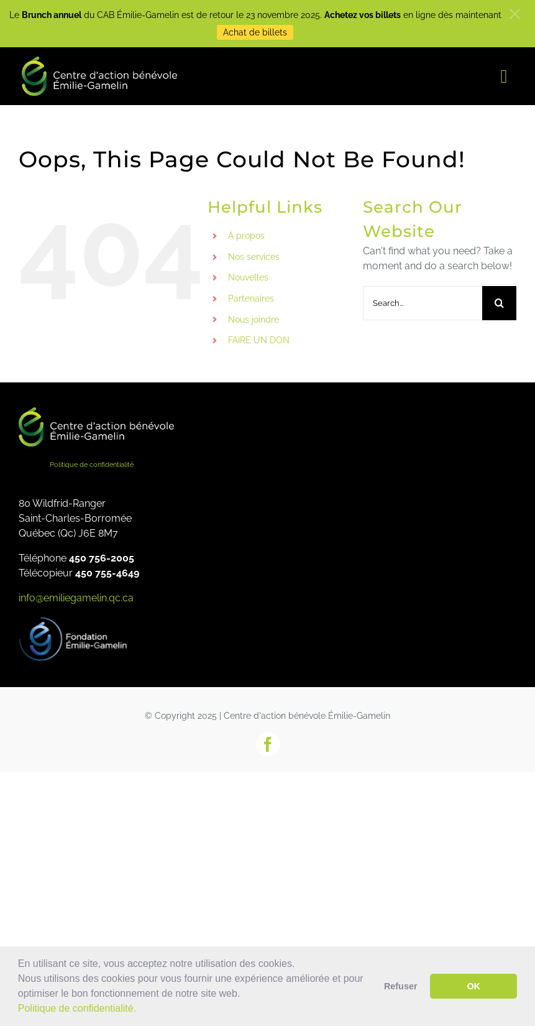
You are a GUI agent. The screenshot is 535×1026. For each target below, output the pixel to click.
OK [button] (473, 986)
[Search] (499, 303)
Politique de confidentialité (92, 465)
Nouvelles (248, 277)
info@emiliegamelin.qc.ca (76, 598)
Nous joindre (253, 320)
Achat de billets (255, 32)
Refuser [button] (401, 986)
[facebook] (267, 744)
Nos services (254, 257)
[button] (141, 1010)
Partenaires (251, 298)
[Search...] (422, 303)
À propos (246, 236)
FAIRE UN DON (259, 340)
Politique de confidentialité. (77, 1008)
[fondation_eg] (74, 621)
